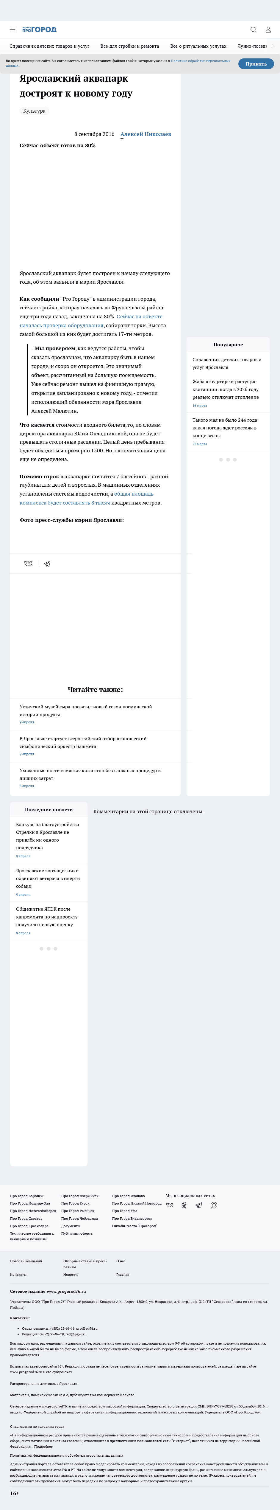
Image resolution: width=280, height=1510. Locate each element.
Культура (34, 110)
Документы (70, 1226)
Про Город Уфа (124, 1210)
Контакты (18, 1274)
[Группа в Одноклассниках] (184, 1205)
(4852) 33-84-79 (52, 1334)
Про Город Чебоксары (79, 1218)
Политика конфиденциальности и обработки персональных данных (66, 1455)
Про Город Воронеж (26, 1196)
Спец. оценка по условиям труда (37, 1426)
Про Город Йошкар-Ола (30, 1203)
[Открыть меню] (12, 29)
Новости (70, 1274)
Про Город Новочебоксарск (33, 1210)
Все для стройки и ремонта (130, 46)
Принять (256, 64)
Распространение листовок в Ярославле (43, 1383)
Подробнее (43, 1446)
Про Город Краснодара (29, 1226)
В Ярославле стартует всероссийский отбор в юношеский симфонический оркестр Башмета (95, 746)
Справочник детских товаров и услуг (49, 46)
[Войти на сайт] (268, 29)
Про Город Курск (75, 1203)
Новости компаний (26, 1261)
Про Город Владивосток (132, 1218)
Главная (122, 1274)
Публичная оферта (77, 1233)
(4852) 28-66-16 (62, 1328)
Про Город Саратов (26, 1218)
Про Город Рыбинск (77, 1210)
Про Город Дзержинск (79, 1196)
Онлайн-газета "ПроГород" (134, 1226)
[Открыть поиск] (253, 29)
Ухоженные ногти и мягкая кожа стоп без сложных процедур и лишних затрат (95, 778)
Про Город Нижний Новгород (137, 1203)
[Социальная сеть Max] (214, 1205)
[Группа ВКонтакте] (169, 1205)
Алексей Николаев (146, 134)
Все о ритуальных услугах (198, 46)
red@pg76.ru (76, 1334)
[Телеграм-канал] (199, 1205)
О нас (121, 1261)
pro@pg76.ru (87, 1328)
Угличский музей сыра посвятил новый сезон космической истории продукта (95, 715)
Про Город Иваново (128, 1196)
